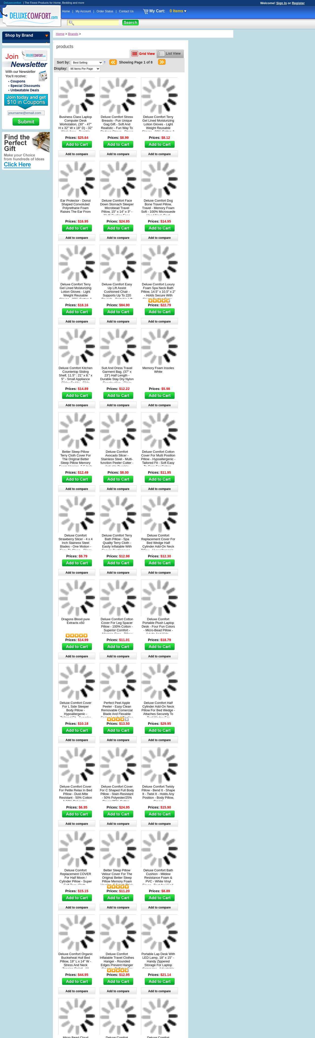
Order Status (105, 11)
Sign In (281, 3)
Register (298, 3)
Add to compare (76, 154)
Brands (73, 34)
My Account (84, 11)
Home (66, 11)
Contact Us (126, 11)
